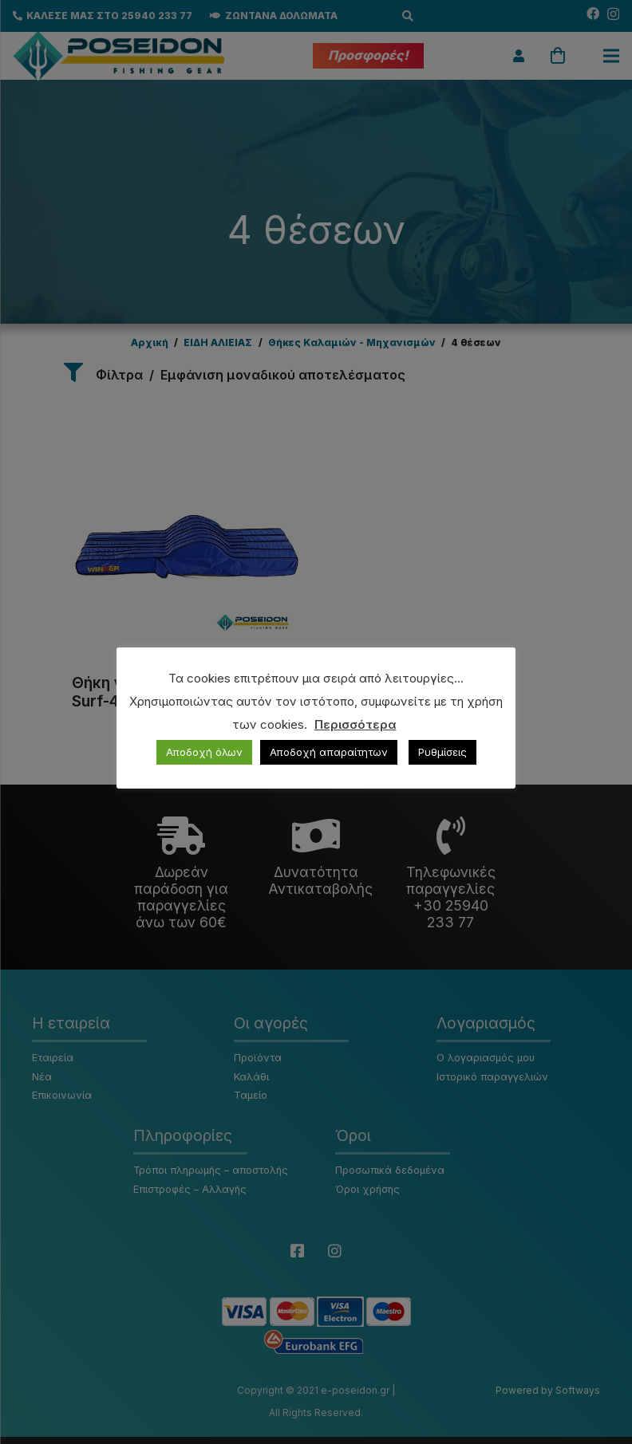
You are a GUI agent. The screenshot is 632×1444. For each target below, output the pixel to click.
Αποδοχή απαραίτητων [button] (329, 752)
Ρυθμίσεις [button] (442, 752)
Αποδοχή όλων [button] (204, 752)
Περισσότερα (355, 724)
